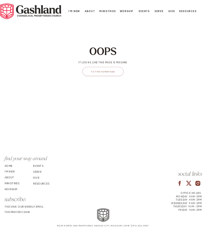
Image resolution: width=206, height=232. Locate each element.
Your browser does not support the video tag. (103, 129)
